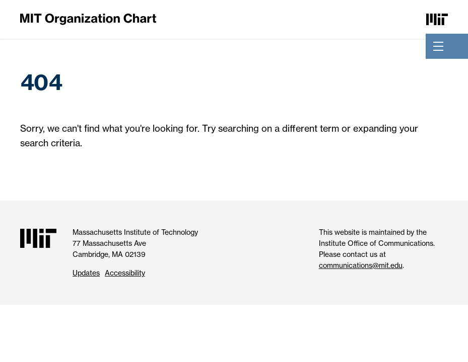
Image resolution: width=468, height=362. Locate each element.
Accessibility (125, 272)
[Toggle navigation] (438, 46)
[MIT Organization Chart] (88, 18)
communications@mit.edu (361, 265)
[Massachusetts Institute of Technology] (437, 18)
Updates (86, 272)
